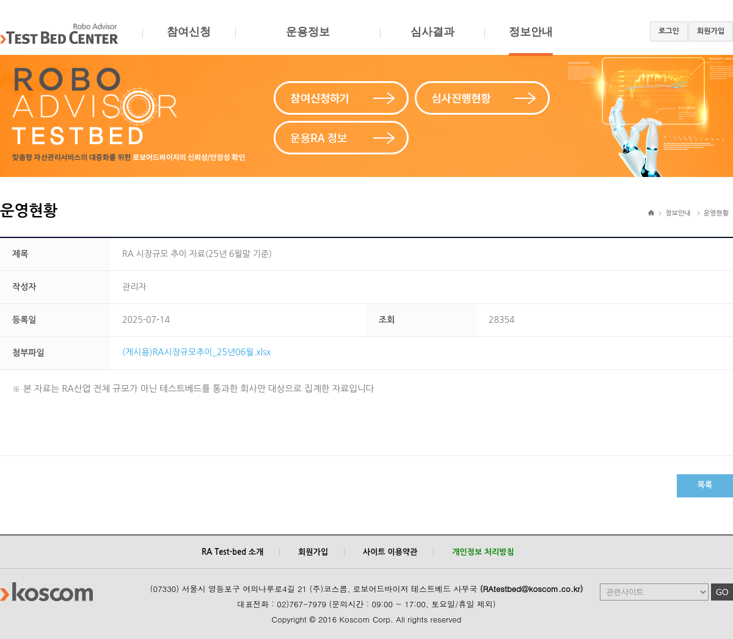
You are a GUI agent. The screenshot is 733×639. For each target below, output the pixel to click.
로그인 (668, 31)
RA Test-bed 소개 (232, 552)
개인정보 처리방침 (483, 552)
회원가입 (710, 31)
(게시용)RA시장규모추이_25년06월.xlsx (196, 352)
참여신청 (189, 41)
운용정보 (308, 41)
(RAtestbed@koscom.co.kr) (531, 588)
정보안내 (531, 41)
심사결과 (432, 41)
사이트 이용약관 (390, 552)
